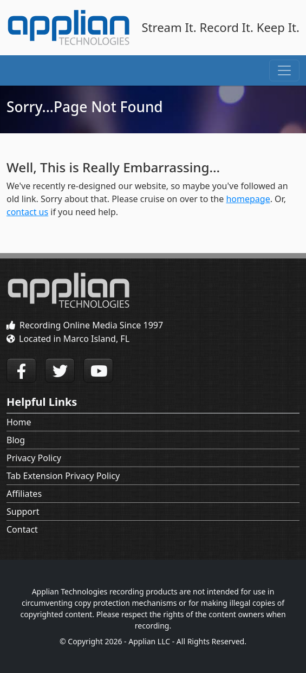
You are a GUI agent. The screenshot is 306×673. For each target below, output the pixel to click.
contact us (27, 212)
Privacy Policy (33, 458)
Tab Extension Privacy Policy (63, 476)
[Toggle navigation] (284, 70)
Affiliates (24, 494)
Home (18, 422)
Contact (22, 529)
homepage (248, 199)
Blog (15, 440)
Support (22, 511)
